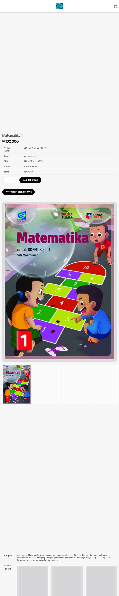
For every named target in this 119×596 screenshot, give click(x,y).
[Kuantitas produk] (9, 180)
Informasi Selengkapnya (18, 192)
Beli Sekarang (30, 180)
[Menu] (4, 6)
